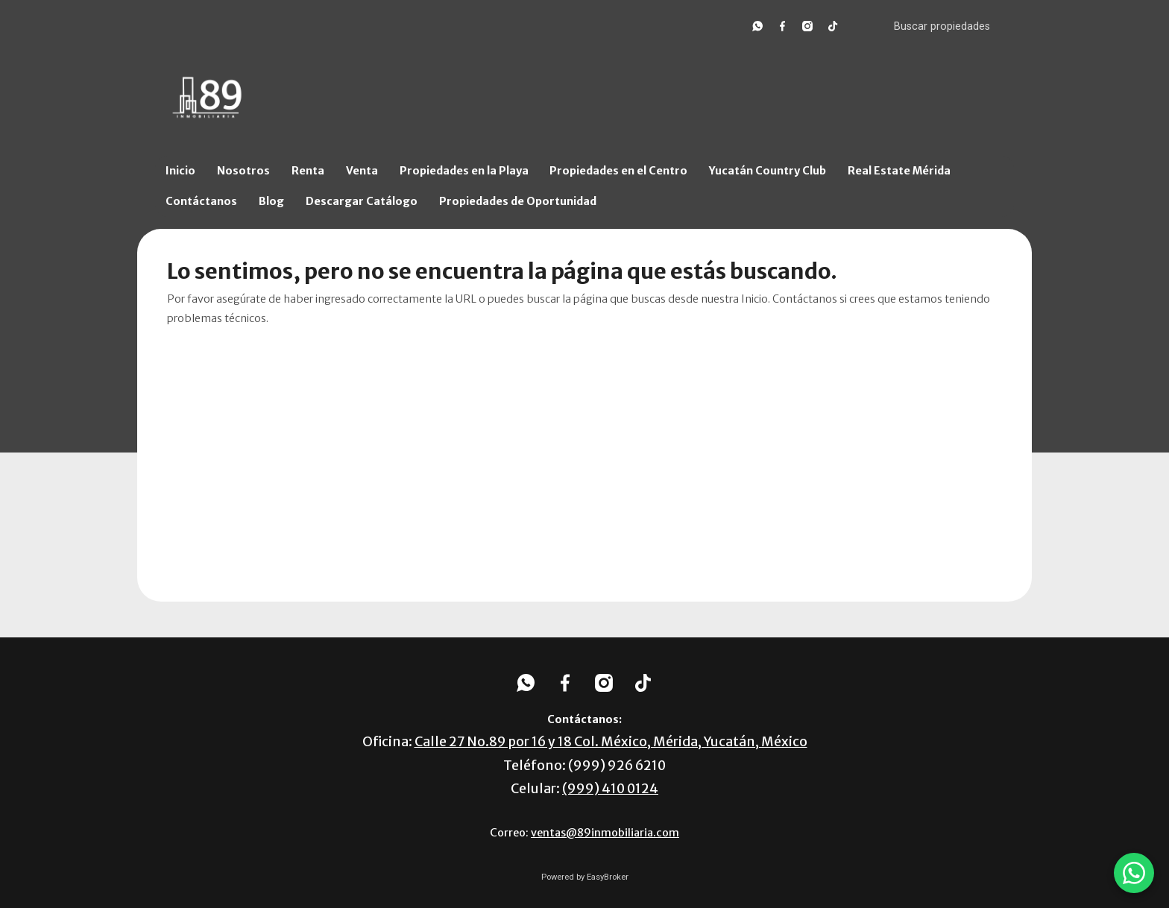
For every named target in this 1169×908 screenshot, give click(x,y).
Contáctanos (201, 201)
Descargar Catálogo (362, 201)
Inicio (180, 170)
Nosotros (243, 170)
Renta (308, 170)
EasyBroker (607, 877)
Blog (271, 201)
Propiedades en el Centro (618, 170)
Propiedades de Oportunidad (517, 201)
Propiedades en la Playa (464, 170)
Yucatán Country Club (767, 170)
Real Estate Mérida (899, 170)
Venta (362, 170)
